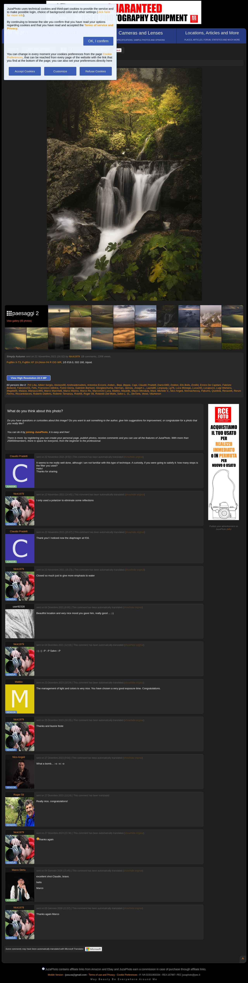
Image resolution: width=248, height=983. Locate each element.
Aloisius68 (59, 385)
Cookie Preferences (127, 974)
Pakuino (205, 390)
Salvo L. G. (123, 393)
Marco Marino (71, 390)
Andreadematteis (76, 385)
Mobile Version (55, 974)
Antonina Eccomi (96, 385)
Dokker (174, 385)
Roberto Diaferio (42, 393)
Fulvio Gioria (67, 387)
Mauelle (125, 390)
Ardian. (111, 385)
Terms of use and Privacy (102, 974)
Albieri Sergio (45, 385)
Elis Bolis (185, 385)
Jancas (129, 387)
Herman (118, 387)
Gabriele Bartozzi (85, 387)
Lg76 (171, 387)
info (229, 529)
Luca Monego (183, 387)
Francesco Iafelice (48, 387)
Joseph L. (139, 387)
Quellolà (216, 390)
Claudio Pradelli (147, 385)
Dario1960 (163, 385)
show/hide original (133, 457)
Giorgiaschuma (104, 387)
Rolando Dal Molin (105, 393)
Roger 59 (89, 393)
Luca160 (197, 387)
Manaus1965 (35, 390)
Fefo (34, 387)
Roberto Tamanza (63, 393)
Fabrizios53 (23, 387)
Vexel (145, 393)
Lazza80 (151, 387)
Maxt (153, 390)
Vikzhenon (155, 393)
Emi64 (195, 385)
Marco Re (85, 390)
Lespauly (162, 387)
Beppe (127, 385)
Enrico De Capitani (210, 385)
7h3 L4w (31, 385)
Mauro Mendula (140, 390)
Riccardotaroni (23, 393)
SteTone (135, 393)
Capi (134, 385)
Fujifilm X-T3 (14, 362)
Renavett (227, 390)
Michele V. (163, 390)
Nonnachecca (192, 390)
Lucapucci (209, 387)
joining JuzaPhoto (37, 432)
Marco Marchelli (53, 390)
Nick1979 (74, 356)
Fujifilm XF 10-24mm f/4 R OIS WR (41, 362)
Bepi (119, 385)
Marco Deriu (19, 869)
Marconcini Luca (101, 390)
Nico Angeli (176, 390)
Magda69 (12, 390)
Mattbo (116, 390)
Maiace (23, 390)
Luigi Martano (224, 387)
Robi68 (78, 393)
